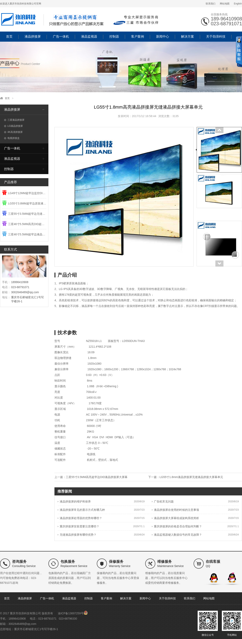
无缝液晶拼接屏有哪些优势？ (77, 534)
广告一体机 (61, 36)
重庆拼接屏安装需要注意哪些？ (78, 526)
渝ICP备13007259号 (71, 613)
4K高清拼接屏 (13, 132)
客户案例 (137, 36)
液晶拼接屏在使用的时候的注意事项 (175, 509)
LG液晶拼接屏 (13, 126)
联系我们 (210, 3)
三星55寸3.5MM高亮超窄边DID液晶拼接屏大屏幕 (96, 477)
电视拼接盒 (12, 138)
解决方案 (187, 36)
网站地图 (224, 3)
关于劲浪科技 (215, 36)
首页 (9, 36)
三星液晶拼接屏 (14, 119)
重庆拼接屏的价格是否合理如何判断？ (177, 526)
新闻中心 (162, 36)
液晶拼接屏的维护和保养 (74, 501)
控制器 (114, 36)
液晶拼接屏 (33, 36)
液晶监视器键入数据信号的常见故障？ (177, 534)
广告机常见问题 (163, 501)
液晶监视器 (89, 36)
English (238, 3)
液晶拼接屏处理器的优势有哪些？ (80, 518)
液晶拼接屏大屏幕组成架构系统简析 (175, 518)
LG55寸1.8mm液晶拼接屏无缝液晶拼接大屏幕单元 (191, 477)
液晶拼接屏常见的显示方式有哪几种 (81, 509)
